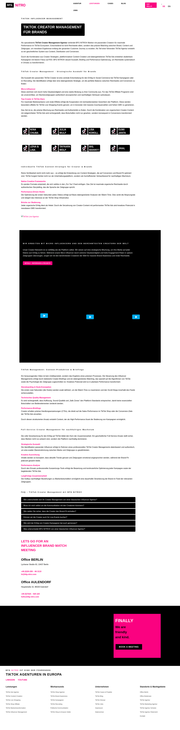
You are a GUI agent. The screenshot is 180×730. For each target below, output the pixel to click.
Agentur (77, 3)
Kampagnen (124, 78)
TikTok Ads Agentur (12, 692)
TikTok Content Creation (14, 696)
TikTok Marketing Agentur (148, 704)
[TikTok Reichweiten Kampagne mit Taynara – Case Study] (61, 148)
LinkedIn (10, 680)
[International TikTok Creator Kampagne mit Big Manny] (90, 148)
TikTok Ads (40, 113)
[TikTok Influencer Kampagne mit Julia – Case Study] (61, 131)
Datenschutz (99, 712)
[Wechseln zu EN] (169, 6)
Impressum (99, 708)
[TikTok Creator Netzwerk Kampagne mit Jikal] (120, 148)
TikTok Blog (99, 696)
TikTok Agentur (145, 700)
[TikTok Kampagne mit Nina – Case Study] (31, 131)
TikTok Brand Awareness (58, 696)
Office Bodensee (145, 696)
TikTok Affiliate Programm (119, 92)
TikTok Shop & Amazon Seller (60, 712)
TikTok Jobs (99, 704)
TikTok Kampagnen (57, 700)
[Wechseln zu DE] (163, 6)
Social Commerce (103, 78)
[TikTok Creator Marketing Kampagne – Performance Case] (90, 131)
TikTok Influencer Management (16, 712)
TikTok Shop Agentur (57, 692)
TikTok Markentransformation (16, 708)
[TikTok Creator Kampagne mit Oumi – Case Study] (120, 131)
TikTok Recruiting (56, 704)
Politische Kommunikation (59, 708)
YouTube (22, 680)
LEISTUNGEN (94, 3)
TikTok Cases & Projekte (103, 692)
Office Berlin (144, 692)
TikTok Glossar (100, 700)
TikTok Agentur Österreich (149, 712)
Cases (110, 3)
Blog (123, 3)
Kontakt (142, 716)
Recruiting (28, 81)
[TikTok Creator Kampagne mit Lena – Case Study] (31, 148)
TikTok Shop (53, 198)
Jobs (75, 10)
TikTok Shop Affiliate (13, 704)
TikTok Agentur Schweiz (148, 708)
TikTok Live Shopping (48, 105)
